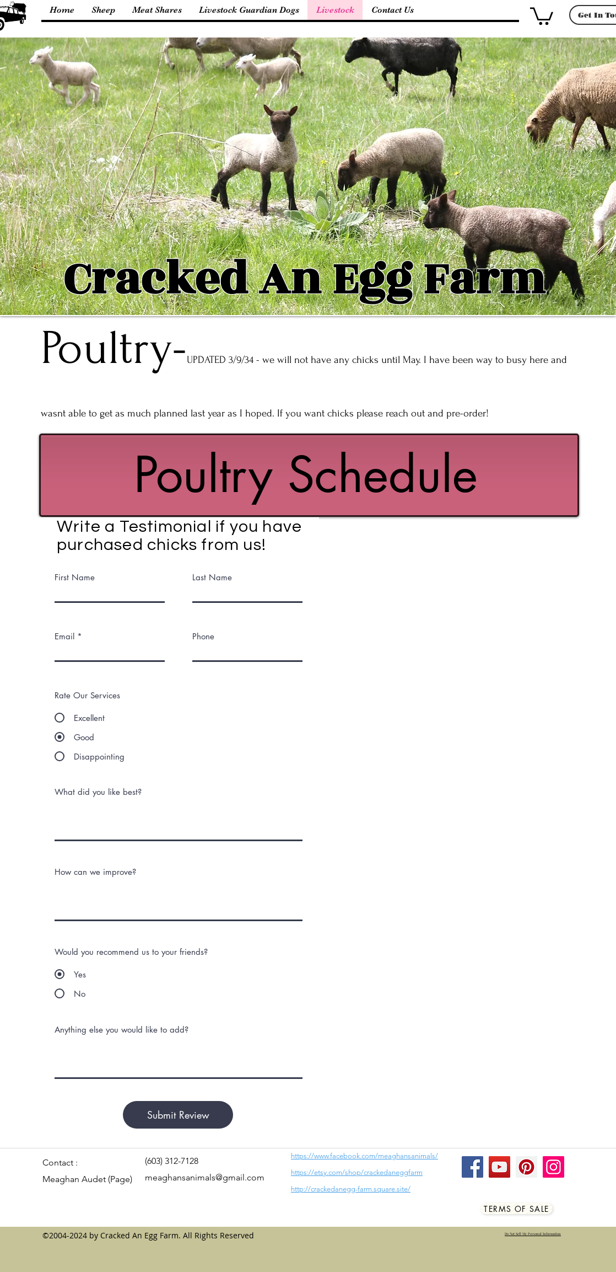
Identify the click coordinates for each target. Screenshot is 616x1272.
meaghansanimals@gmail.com (204, 1177)
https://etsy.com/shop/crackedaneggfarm (357, 1172)
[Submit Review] (178, 1115)
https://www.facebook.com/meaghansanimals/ (364, 1156)
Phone (203, 636)
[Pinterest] (526, 1167)
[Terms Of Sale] (516, 1208)
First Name (75, 577)
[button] (541, 15)
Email (64, 636)
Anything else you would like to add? (121, 1029)
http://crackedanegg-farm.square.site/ (350, 1189)
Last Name (212, 577)
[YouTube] (499, 1167)
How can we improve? (95, 872)
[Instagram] (553, 1167)
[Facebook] (472, 1167)
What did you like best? (98, 792)
